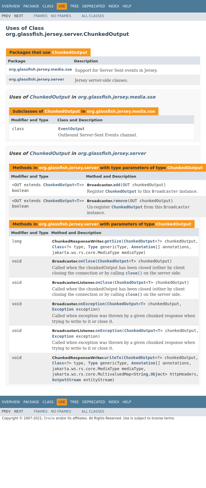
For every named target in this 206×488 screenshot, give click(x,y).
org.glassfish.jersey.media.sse (40, 69)
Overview (11, 6)
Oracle (49, 418)
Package (31, 6)
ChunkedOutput (69, 52)
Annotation (143, 247)
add (116, 185)
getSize (113, 241)
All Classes (93, 16)
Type (93, 247)
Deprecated (93, 6)
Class (48, 6)
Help (127, 6)
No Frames (61, 16)
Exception (63, 309)
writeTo (113, 357)
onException (91, 304)
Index (114, 6)
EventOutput (71, 128)
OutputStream (66, 380)
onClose (86, 261)
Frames (41, 16)
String (141, 374)
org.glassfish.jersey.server (36, 79)
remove (120, 200)
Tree (74, 6)
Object (157, 374)
